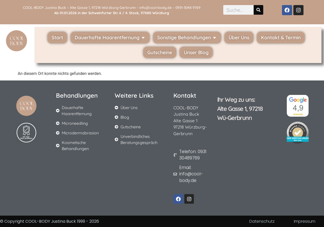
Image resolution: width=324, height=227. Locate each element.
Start (57, 37)
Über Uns (239, 37)
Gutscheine (159, 52)
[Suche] (258, 10)
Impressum (304, 221)
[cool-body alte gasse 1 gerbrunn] (242, 157)
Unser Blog (196, 52)
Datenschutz (262, 221)
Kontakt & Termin (281, 37)
